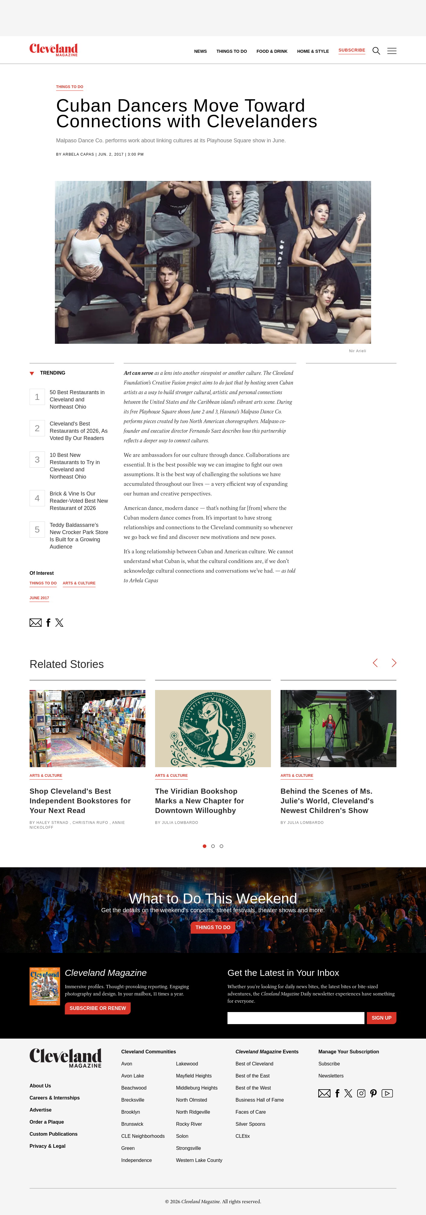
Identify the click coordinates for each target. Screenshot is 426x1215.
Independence (136, 1160)
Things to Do (232, 51)
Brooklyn (130, 1112)
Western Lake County (199, 1160)
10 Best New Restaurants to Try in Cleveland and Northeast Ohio (75, 466)
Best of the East (253, 1075)
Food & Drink (272, 51)
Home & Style (313, 51)
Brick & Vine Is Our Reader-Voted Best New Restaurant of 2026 (79, 501)
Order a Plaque (47, 1122)
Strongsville (188, 1148)
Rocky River (189, 1124)
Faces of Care (251, 1112)
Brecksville (132, 1100)
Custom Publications (54, 1134)
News (200, 51)
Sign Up (382, 1017)
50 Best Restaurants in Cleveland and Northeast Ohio (77, 399)
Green (128, 1148)
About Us (40, 1085)
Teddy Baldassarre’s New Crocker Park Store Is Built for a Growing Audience (79, 536)
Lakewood (187, 1063)
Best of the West (253, 1087)
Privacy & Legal (47, 1146)
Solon (182, 1136)
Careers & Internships (55, 1097)
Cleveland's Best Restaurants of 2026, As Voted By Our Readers (79, 431)
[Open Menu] (391, 51)
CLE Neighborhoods (143, 1136)
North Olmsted (191, 1100)
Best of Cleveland (254, 1063)
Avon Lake (132, 1075)
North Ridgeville (193, 1112)
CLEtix (243, 1136)
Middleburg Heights (197, 1087)
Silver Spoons (250, 1124)
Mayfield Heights (193, 1075)
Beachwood (134, 1087)
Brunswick (132, 1124)
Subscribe (352, 50)
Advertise (41, 1109)
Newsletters (331, 1075)
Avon (126, 1063)
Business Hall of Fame (260, 1100)
